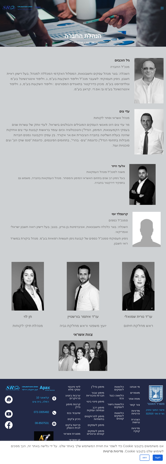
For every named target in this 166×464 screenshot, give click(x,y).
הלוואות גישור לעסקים (115, 406)
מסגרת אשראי (72, 433)
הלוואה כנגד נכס (116, 397)
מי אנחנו (135, 386)
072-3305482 (41, 412)
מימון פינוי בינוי (95, 401)
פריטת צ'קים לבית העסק (72, 426)
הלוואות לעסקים (119, 388)
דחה (144, 457)
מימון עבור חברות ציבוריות (95, 394)
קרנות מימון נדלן (73, 406)
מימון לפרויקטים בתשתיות (94, 418)
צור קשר (135, 404)
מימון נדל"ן (97, 386)
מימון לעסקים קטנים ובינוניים (95, 432)
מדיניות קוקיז (135, 430)
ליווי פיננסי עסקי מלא (74, 388)
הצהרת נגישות (135, 421)
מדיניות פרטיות (135, 412)
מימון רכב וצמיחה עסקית (95, 409)
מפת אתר (134, 398)
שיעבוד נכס (73, 413)
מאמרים (135, 392)
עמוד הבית (90, 42)
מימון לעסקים (96, 425)
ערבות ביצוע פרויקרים (72, 397)
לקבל (157, 457)
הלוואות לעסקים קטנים (119, 415)
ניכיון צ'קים (74, 419)
